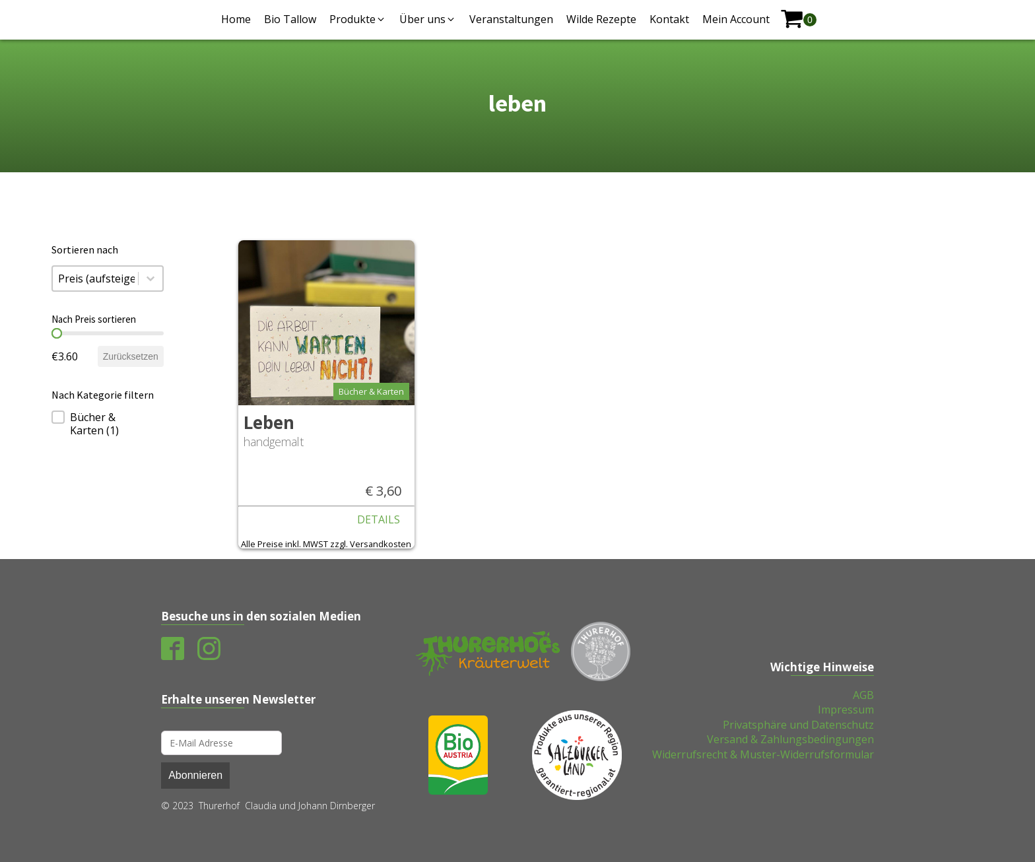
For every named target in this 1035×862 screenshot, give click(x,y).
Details (378, 519)
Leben (269, 422)
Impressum (846, 709)
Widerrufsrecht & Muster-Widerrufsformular (763, 754)
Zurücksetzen (130, 356)
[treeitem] (107, 424)
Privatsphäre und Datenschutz (798, 724)
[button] (358, 19)
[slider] (56, 333)
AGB (863, 695)
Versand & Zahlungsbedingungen (790, 739)
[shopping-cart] (798, 19)
